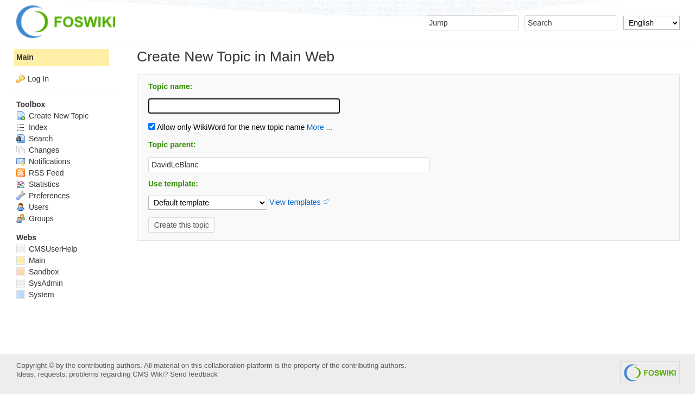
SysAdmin (39, 283)
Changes (37, 150)
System (35, 294)
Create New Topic (52, 115)
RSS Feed (40, 172)
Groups (35, 218)
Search (34, 138)
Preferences (43, 195)
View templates (295, 202)
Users (32, 207)
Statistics (37, 184)
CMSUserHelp (46, 249)
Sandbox (37, 271)
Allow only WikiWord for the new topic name (226, 127)
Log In (38, 78)
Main (25, 57)
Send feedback (194, 374)
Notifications (43, 161)
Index (31, 127)
